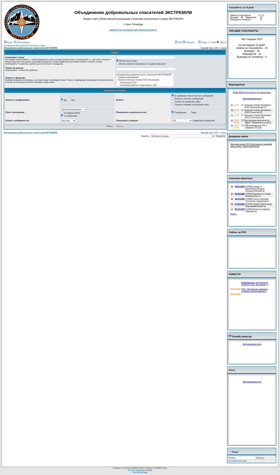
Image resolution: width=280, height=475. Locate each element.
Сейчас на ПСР (237, 232)
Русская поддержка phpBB (140, 470)
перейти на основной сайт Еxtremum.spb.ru (133, 30)
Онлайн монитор (242, 336)
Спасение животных (241, 178)
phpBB (134, 468)
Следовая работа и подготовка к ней (145, 85)
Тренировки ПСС (145, 82)
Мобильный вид (140, 472)
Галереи (188, 42)
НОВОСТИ (235, 274)
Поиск (202, 42)
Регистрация (21, 42)
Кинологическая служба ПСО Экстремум (145, 80)
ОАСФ (221, 42)
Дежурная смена (238, 136)
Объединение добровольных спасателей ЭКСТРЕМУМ (30, 48)
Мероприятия (237, 84)
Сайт (212, 42)
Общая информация (145, 77)
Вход (8, 42)
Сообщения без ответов (16, 45)
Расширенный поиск (237, 461)
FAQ (178, 42)
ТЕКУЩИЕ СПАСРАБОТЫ (243, 31)
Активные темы (37, 45)
